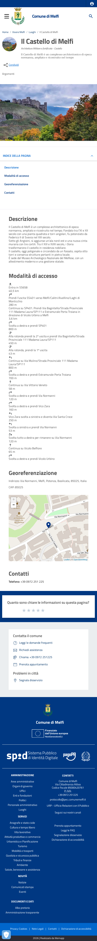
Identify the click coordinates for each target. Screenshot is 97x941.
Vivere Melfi (18, 32)
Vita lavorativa (22, 832)
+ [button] (13, 499)
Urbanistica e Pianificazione (22, 841)
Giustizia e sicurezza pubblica (22, 855)
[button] (92, 4)
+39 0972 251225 (68, 795)
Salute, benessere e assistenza (22, 869)
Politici (22, 800)
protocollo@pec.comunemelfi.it (68, 799)
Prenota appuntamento (67, 826)
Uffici (22, 791)
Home (5, 32)
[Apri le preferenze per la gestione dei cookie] (6, 934)
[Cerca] (91, 16)
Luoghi (32, 32)
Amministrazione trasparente (22, 912)
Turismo (22, 846)
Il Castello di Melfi (49, 32)
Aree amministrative (22, 781)
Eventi (22, 892)
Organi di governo (22, 786)
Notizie (22, 882)
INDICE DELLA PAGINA (18, 156)
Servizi (22, 816)
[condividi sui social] (11, 65)
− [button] (13, 505)
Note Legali (38, 929)
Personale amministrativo (22, 805)
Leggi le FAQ (68, 830)
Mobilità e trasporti (22, 851)
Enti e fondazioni (22, 795)
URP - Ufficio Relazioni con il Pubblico (68, 806)
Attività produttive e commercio (22, 837)
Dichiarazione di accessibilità (68, 840)
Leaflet (67, 560)
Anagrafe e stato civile (22, 823)
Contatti (68, 775)
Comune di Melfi (45, 16)
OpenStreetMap (80, 560)
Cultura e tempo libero (22, 827)
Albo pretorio (22, 908)
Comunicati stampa (22, 887)
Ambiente (22, 865)
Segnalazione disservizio (68, 835)
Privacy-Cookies (18, 929)
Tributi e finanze (22, 860)
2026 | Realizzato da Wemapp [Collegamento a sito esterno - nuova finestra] (48, 938)
